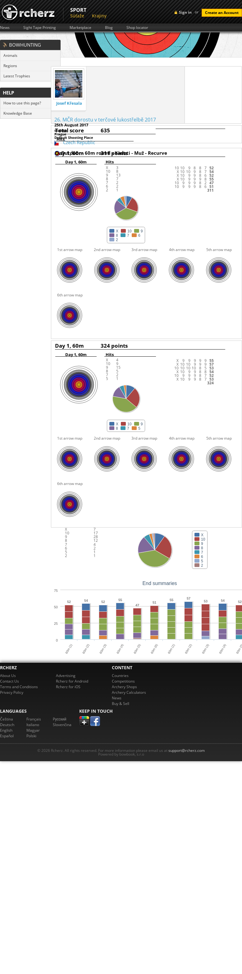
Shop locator (137, 28)
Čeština (6, 719)
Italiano (32, 724)
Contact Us (9, 681)
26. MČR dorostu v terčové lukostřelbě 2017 (105, 119)
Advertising (65, 675)
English (6, 730)
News (5, 28)
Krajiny (99, 16)
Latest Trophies (16, 76)
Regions (10, 65)
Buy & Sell (120, 703)
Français (33, 719)
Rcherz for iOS (68, 686)
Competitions (123, 681)
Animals (10, 55)
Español (7, 736)
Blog (109, 28)
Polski (31, 736)
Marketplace (80, 28)
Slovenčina (62, 724)
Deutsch (7, 724)
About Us (8, 675)
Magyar (33, 730)
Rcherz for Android (72, 681)
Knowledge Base (17, 113)
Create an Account (222, 12)
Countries (120, 675)
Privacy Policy (11, 692)
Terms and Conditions (19, 686)
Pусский (59, 719)
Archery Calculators (129, 692)
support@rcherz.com (186, 750)
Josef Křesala (69, 103)
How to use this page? (22, 103)
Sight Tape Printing (39, 28)
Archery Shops (124, 686)
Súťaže (77, 16)
